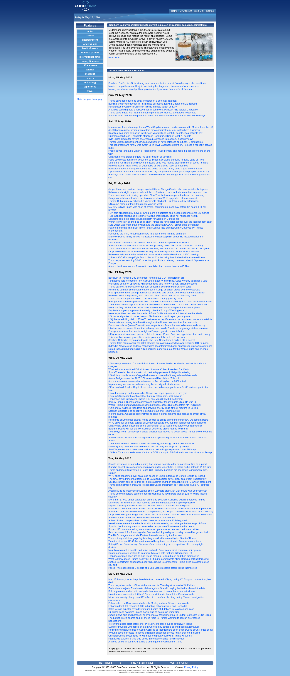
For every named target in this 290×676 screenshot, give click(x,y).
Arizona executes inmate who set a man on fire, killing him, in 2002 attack (147, 381)
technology (90, 82)
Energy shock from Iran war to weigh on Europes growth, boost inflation (146, 331)
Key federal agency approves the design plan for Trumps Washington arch (147, 310)
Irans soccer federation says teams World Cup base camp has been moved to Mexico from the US (160, 127)
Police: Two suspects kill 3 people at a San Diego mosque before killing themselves (152, 567)
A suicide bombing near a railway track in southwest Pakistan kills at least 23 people (153, 109)
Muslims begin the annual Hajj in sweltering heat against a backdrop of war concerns (153, 86)
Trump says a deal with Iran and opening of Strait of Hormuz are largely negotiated (152, 112)
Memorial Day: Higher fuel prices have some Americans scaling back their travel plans (154, 307)
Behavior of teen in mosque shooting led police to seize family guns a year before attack (155, 168)
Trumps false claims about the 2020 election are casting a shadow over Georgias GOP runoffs (158, 343)
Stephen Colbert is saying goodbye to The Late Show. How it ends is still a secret (151, 340)
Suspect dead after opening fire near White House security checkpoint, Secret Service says (156, 115)
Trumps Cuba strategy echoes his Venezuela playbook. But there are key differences (153, 201)
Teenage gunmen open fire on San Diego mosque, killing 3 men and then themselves (153, 556)
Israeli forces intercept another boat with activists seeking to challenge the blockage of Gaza (157, 523)
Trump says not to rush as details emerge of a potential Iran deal (142, 100)
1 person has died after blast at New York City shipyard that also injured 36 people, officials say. (159, 171)
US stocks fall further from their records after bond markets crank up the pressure (151, 502)
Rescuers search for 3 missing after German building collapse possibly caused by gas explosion (159, 532)
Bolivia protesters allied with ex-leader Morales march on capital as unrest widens (151, 591)
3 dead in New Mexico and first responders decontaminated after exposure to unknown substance (160, 346)
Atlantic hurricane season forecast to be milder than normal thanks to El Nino (149, 266)
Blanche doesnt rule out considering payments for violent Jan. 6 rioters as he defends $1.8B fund (159, 467)
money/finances (90, 61)
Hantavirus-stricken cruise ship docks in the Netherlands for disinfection (146, 638)
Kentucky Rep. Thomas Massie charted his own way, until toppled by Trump (148, 446)
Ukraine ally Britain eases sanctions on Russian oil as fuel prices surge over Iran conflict (155, 425)
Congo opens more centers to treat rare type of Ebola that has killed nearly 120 (150, 553)
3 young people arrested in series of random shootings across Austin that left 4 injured (154, 632)
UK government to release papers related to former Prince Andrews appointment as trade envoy (159, 334)
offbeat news (90, 65)
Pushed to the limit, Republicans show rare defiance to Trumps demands (147, 233)
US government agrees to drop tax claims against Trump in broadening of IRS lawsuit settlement (159, 481)
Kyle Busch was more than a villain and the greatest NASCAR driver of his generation (153, 224)
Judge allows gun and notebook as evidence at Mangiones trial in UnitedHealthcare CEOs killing (159, 615)
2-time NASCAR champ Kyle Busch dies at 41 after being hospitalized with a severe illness (156, 257)
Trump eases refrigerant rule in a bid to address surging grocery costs (145, 298)
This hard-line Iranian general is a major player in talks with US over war (146, 337)
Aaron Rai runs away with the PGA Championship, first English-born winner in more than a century (160, 511)
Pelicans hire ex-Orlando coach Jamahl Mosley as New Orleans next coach (148, 603)
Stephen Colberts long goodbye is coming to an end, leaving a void (144, 410)
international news (89, 56)
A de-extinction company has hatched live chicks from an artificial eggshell (147, 520)
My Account (186, 10)
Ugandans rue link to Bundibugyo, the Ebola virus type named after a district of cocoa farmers (158, 162)
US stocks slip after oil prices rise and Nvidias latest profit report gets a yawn (149, 316)
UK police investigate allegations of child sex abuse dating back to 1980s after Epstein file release (160, 514)
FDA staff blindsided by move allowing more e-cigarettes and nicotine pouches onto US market (158, 212)
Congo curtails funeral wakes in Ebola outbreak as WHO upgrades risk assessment (152, 198)
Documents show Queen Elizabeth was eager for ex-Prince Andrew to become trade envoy (156, 325)
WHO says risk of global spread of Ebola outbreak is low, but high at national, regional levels (157, 422)
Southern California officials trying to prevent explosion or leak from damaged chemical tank (157, 83)
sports (90, 78)
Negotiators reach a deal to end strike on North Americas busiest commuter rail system (154, 550)
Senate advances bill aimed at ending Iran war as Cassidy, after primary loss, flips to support (157, 464)
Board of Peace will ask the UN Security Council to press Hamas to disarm (148, 428)
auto (89, 31)
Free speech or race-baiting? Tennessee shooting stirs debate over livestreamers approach (156, 292)
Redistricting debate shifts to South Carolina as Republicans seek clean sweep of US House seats (160, 629)
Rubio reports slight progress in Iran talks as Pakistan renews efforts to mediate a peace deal (157, 192)
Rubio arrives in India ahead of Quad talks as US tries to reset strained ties (148, 165)
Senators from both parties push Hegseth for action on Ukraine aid (143, 218)
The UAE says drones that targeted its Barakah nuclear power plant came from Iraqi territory (157, 478)
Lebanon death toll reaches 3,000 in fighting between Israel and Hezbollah (147, 606)
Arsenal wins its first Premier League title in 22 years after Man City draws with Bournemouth (157, 490)
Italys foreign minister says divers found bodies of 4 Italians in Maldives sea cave (151, 609)
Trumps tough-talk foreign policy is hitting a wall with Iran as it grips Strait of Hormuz (153, 538)
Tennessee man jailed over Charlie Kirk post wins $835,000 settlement (145, 399)
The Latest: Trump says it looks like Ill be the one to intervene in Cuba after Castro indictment (157, 304)
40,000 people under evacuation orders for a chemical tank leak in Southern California (154, 130)
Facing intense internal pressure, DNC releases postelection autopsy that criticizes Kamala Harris (160, 301)
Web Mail (199, 10)
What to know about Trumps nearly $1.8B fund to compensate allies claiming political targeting (158, 559)
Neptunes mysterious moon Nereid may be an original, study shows (144, 384)
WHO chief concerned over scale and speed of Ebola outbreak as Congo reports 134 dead (156, 476)
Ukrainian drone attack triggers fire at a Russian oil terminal (139, 156)
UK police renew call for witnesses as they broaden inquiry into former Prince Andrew (153, 251)
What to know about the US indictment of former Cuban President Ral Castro (149, 369)
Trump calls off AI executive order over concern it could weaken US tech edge (149, 286)
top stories (90, 86)
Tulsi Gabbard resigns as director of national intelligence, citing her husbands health (153, 215)
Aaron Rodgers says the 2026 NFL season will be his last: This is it (143, 378)
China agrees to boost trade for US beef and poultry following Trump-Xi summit (150, 635)
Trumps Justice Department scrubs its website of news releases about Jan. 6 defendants (155, 142)
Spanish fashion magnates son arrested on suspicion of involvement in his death (151, 526)
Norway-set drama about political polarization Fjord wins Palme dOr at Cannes (150, 89)
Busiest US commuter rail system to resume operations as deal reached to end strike (153, 529)
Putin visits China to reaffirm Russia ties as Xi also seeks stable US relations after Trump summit (159, 508)
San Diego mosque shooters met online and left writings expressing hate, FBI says (152, 449)
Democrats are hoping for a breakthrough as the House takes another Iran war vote (152, 322)
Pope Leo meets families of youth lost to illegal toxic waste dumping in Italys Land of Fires (156, 159)
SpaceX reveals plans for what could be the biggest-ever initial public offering (149, 372)
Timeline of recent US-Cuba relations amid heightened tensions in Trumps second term (154, 541)
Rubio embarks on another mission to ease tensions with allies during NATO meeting (153, 254)
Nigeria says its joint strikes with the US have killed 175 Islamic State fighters (149, 505)
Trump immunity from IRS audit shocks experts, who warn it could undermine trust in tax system (159, 248)
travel (90, 91)
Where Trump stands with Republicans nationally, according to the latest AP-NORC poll (154, 405)
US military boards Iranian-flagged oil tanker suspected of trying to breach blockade (152, 375)
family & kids (89, 44)
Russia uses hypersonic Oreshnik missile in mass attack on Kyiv (142, 106)
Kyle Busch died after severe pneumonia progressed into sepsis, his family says (150, 139)
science (90, 69)
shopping (90, 73)
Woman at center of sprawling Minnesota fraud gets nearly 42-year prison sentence (152, 283)
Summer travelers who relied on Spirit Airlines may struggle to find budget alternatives (154, 626)
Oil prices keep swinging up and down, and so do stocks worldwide (143, 612)
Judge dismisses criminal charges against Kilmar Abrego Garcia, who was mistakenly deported (158, 189)
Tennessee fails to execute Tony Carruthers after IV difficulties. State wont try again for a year (158, 280)
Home (174, 10)
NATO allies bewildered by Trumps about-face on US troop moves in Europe (148, 242)
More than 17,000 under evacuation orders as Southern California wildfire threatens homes (156, 499)
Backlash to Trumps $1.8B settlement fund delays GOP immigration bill (146, 277)
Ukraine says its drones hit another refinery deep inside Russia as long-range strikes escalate (158, 328)
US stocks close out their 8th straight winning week (135, 204)
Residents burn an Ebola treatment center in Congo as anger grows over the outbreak (154, 289)
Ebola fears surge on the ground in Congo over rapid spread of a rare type (147, 393)
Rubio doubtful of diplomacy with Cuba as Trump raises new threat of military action (152, 295)
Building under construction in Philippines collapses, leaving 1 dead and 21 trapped (152, 103)
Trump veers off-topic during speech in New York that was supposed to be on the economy (156, 195)
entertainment (90, 39)
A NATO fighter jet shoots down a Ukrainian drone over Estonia (141, 517)
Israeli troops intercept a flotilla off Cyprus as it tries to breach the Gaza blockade (151, 594)
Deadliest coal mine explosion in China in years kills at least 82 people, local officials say (155, 133)
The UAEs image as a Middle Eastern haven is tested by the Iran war (145, 535)
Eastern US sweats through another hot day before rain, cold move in (145, 396)
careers (90, 35)
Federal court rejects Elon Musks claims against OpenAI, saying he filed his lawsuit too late (156, 588)
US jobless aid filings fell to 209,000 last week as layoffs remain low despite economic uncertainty (160, 319)
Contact (210, 10)
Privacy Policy (191, 667)
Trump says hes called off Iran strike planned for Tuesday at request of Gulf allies (151, 585)
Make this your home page (90, 99)
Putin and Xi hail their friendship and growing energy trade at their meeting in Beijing (153, 407)
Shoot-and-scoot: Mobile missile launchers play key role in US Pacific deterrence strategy (155, 245)
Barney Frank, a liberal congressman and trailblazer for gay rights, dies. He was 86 (152, 402)
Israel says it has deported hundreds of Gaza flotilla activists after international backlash (155, 313)
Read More (114, 57)
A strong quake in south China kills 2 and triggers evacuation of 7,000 (145, 641)
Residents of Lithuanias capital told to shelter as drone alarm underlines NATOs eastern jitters (158, 419)
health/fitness (90, 48)
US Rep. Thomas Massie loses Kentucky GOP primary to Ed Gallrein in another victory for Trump (160, 452)
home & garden (90, 52)
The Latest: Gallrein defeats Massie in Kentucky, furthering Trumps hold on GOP (151, 443)
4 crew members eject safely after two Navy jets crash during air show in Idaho (150, 623)
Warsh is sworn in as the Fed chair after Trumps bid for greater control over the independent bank (160, 221)
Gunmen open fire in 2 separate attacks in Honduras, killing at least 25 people (149, 136)
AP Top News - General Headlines (127, 70)
